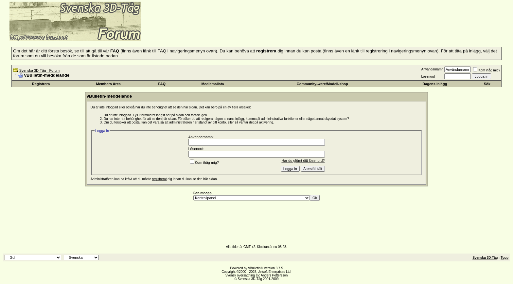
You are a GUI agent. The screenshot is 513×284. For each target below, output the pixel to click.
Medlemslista (212, 84)
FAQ (162, 84)
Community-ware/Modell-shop (322, 84)
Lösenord (428, 76)
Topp (504, 257)
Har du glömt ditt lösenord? (303, 160)
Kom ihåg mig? (486, 70)
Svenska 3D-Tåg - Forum (39, 70)
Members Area (108, 84)
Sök (487, 84)
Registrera (41, 84)
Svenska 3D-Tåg (485, 257)
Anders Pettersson (274, 275)
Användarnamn (432, 69)
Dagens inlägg (434, 84)
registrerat (159, 179)
